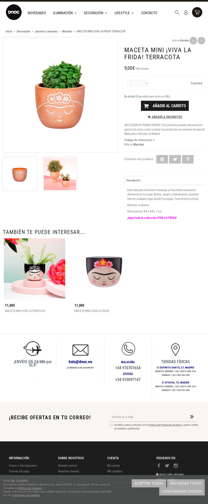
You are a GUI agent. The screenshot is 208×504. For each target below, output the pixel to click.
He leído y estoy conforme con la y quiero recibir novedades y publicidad (154, 426)
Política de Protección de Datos (165, 424)
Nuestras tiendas (68, 471)
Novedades (37, 13)
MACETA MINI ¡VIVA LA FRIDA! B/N (25, 311)
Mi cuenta (113, 466)
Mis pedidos (115, 471)
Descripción (133, 180)
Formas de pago (19, 471)
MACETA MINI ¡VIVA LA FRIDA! (91, 311)
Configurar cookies (182, 491)
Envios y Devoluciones (23, 466)
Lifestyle (124, 13)
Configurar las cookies (26, 495)
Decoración (95, 13)
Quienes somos (67, 466)
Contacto (149, 13)
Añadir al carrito (165, 105)
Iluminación (65, 13)
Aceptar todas (148, 483)
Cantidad (196, 83)
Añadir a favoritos (165, 117)
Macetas (184, 40)
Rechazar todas (186, 483)
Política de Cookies (30, 488)
